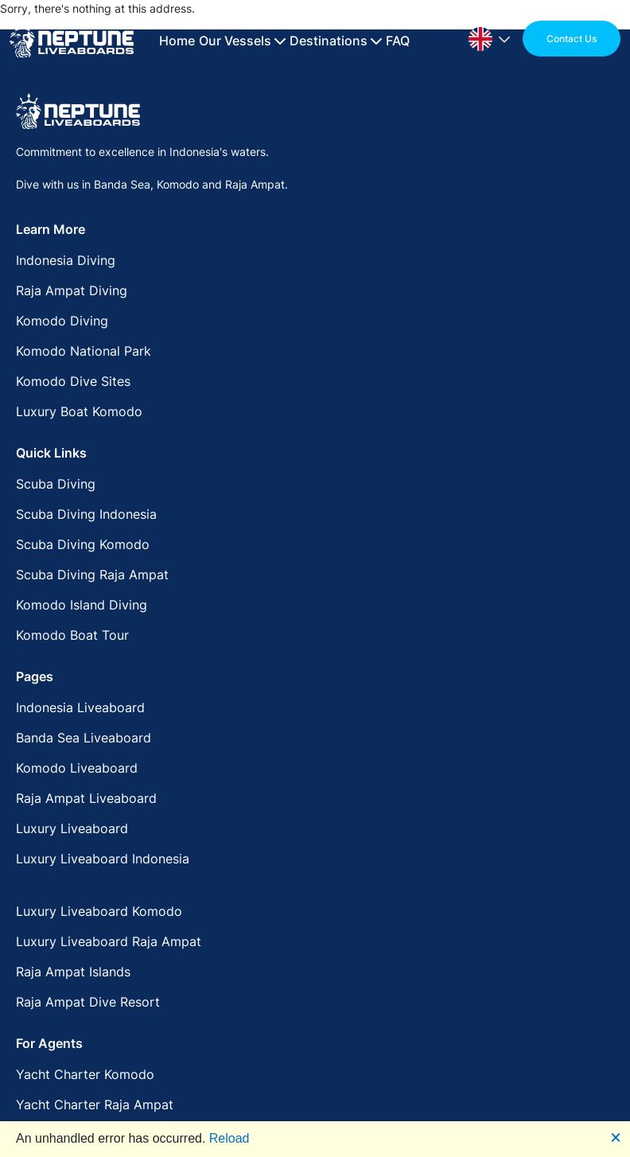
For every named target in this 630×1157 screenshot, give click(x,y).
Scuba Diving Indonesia (86, 514)
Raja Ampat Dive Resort (88, 1002)
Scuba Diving (55, 484)
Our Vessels (242, 41)
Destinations (336, 41)
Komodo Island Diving (81, 605)
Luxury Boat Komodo (79, 411)
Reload (229, 1138)
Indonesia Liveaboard (80, 707)
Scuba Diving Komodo (83, 544)
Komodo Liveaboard (77, 768)
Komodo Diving (62, 321)
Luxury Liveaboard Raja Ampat (108, 941)
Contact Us (571, 39)
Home (177, 41)
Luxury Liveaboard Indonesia (102, 859)
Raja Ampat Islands (73, 972)
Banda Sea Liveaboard (83, 738)
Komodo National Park (83, 351)
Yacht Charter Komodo (85, 1074)
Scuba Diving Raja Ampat (92, 574)
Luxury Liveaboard (72, 828)
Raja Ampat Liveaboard (86, 798)
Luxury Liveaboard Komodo (99, 911)
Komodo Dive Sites (73, 381)
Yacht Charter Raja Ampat (94, 1104)
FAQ (398, 41)
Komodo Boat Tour (72, 635)
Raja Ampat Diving (71, 290)
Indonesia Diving (65, 260)
